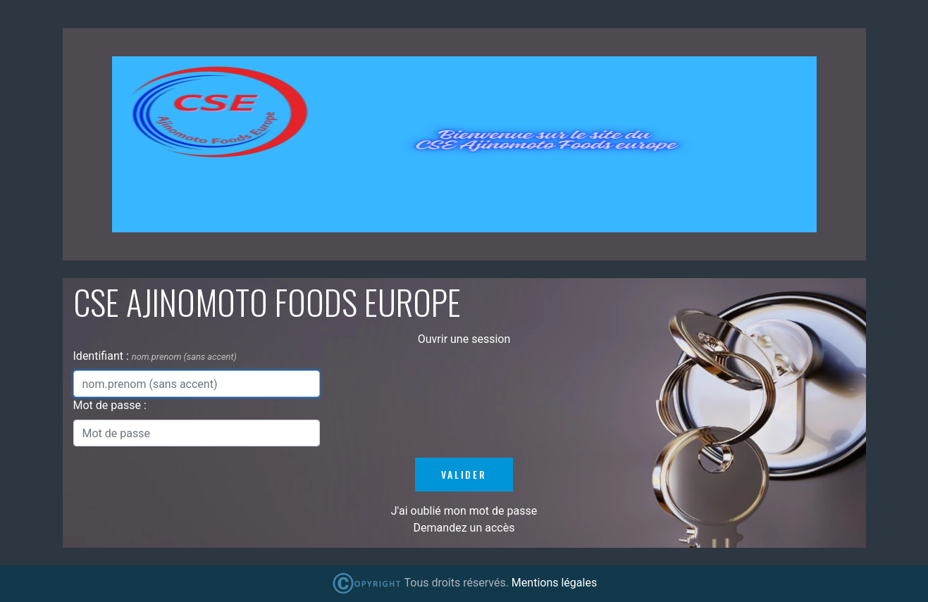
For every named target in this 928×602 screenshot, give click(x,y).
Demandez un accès (464, 527)
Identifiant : (102, 356)
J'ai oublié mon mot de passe (464, 511)
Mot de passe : (110, 405)
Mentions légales (554, 582)
